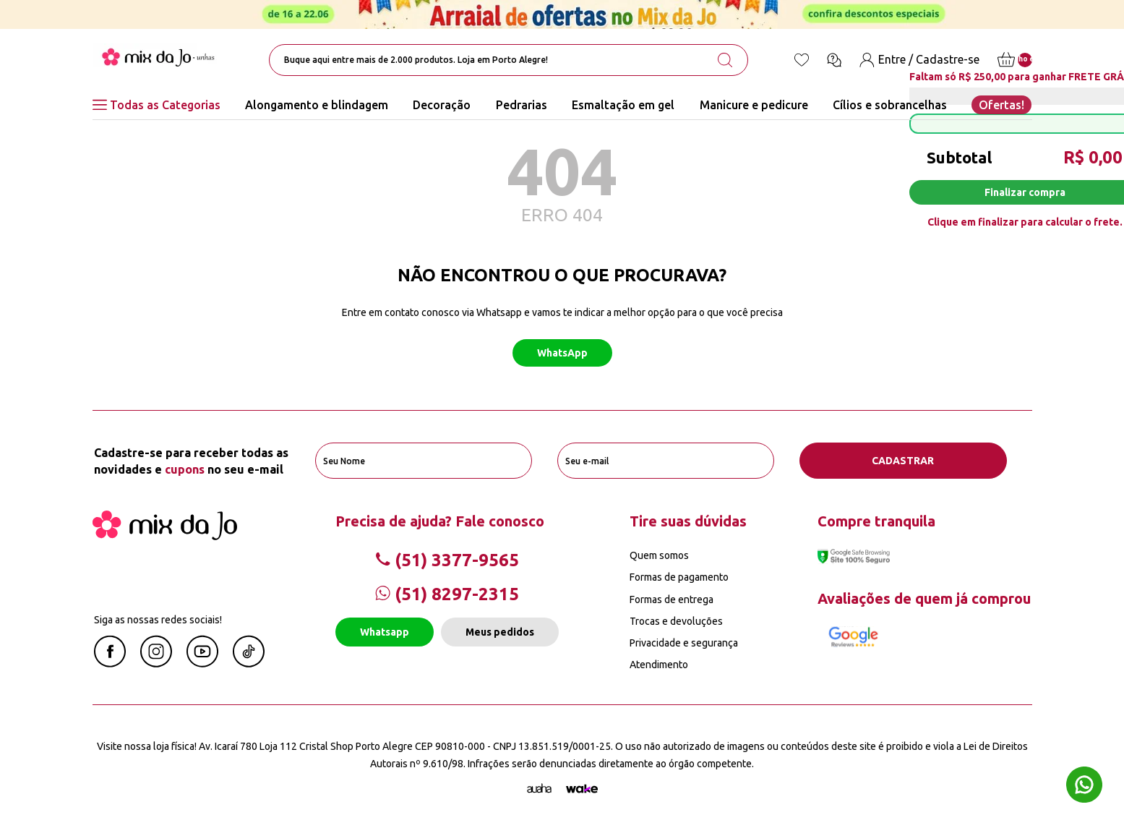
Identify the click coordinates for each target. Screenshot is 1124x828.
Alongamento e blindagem (316, 104)
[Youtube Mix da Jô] (202, 663)
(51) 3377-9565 (447, 560)
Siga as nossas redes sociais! (158, 620)
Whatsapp (384, 632)
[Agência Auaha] (539, 788)
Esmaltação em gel (623, 104)
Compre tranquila (876, 521)
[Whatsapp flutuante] (1084, 786)
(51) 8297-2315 (447, 594)
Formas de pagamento (679, 577)
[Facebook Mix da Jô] (110, 663)
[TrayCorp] (582, 788)
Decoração (442, 104)
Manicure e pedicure (754, 104)
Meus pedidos (500, 632)
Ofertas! (1001, 104)
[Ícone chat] (834, 60)
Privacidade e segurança (684, 643)
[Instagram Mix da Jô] (156, 663)
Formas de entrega (671, 599)
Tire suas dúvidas (688, 521)
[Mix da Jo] (165, 535)
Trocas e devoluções (676, 621)
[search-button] (725, 60)
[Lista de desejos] (801, 60)
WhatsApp (562, 353)
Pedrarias (521, 104)
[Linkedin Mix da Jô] (249, 663)
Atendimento (659, 664)
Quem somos (659, 555)
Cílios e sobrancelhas (890, 104)
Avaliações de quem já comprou (924, 598)
